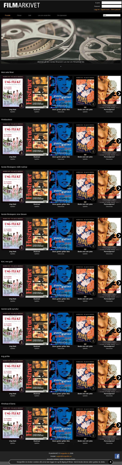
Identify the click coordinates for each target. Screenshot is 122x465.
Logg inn (97, 9)
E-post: (97, 3)
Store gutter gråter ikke (61, 109)
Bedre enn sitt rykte (85, 109)
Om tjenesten (62, 15)
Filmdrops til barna (8, 404)
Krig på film (5, 356)
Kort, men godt (6, 262)
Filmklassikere (6, 120)
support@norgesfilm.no (63, 456)
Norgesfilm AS (65, 453)
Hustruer (37, 109)
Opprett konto (105, 9)
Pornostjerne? (109, 109)
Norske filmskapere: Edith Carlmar (14, 167)
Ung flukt (12, 109)
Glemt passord (115, 9)
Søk (29, 15)
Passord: (97, 6)
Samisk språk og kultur (10, 309)
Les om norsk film (44, 15)
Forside (7, 15)
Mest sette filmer (7, 72)
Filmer (19, 15)
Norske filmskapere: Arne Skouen (14, 214)
